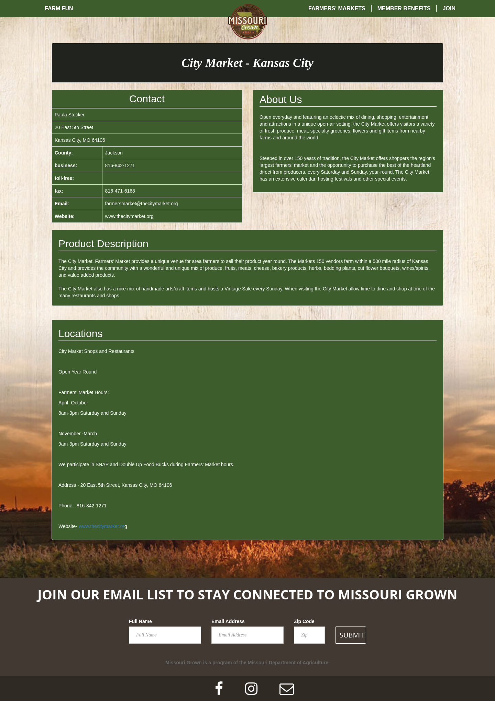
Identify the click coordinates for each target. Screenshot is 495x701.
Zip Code (304, 621)
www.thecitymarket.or (101, 526)
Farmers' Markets (336, 8)
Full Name (140, 621)
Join (449, 8)
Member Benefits (404, 8)
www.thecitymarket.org (129, 216)
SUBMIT (352, 635)
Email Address (228, 621)
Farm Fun (59, 8)
